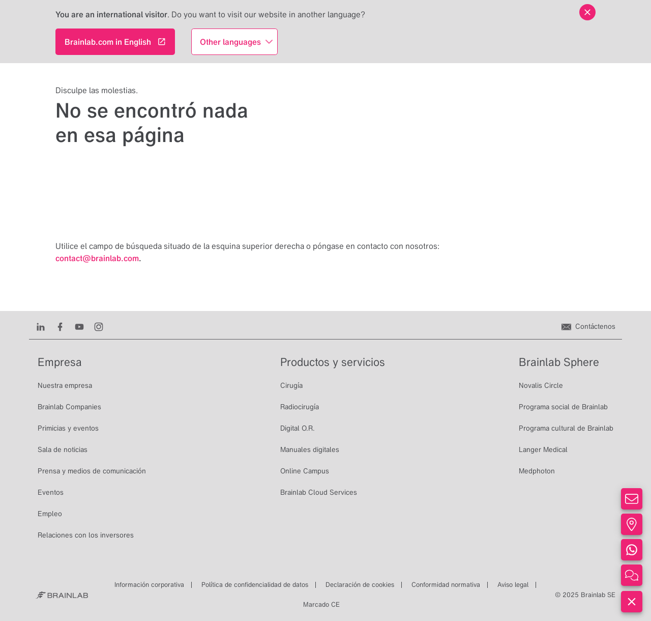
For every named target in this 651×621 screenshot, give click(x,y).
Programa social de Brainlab (563, 407)
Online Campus (304, 471)
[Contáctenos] (588, 326)
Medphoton (537, 471)
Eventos (51, 492)
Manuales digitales (309, 449)
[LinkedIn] (41, 326)
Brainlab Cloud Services (318, 492)
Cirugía (291, 385)
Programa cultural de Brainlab (566, 428)
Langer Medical (543, 449)
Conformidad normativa (445, 584)
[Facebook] (60, 326)
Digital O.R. (297, 428)
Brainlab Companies (69, 407)
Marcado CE (321, 604)
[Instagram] (99, 326)
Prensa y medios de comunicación (92, 471)
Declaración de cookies (360, 584)
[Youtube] (79, 326)
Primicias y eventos (68, 428)
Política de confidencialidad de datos (254, 584)
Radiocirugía (299, 407)
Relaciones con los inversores (86, 535)
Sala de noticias (62, 449)
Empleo (50, 514)
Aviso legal (512, 584)
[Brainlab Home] (62, 595)
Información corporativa (149, 584)
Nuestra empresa (65, 385)
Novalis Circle (541, 385)
